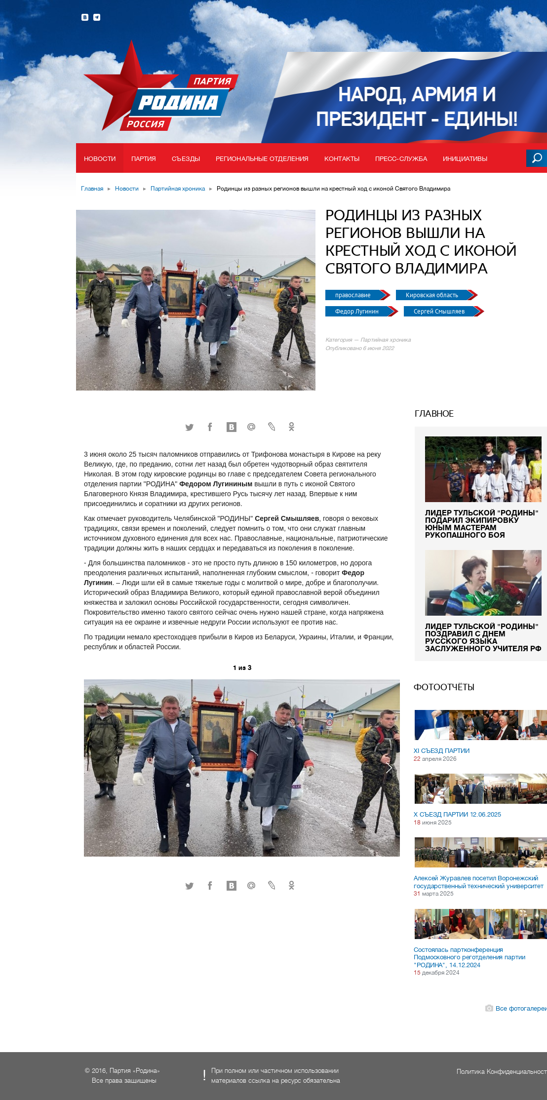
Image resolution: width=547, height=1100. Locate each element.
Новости (100, 158)
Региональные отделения (262, 158)
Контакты (341, 158)
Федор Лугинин (357, 311)
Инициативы (465, 158)
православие (353, 295)
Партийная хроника (178, 188)
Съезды (186, 158)
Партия (143, 158)
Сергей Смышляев (440, 311)
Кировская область (433, 295)
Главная (92, 188)
